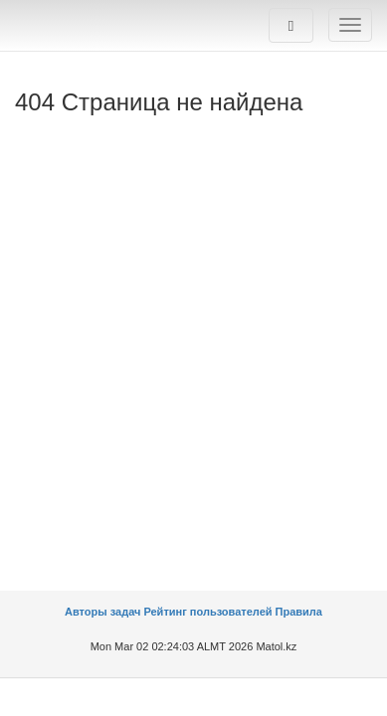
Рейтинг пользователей (207, 612)
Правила (299, 612)
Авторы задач (104, 612)
